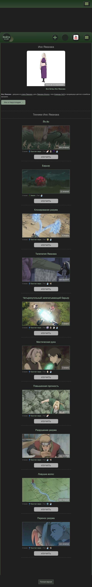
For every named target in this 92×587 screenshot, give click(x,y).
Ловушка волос (46, 474)
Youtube (76, 37)
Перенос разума (46, 518)
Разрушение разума (46, 430)
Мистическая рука (46, 342)
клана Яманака (26, 94)
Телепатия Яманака (46, 254)
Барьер (46, 166)
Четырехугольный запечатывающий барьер (46, 298)
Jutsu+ (55, 37)
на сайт (6, 38)
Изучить (46, 157)
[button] (86, 3)
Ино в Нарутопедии (12, 102)
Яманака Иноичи (43, 94)
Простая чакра (36, 151)
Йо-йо (46, 121)
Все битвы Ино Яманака (55, 89)
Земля (33, 195)
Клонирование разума (46, 210)
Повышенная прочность (46, 386)
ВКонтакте (65, 37)
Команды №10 (59, 94)
